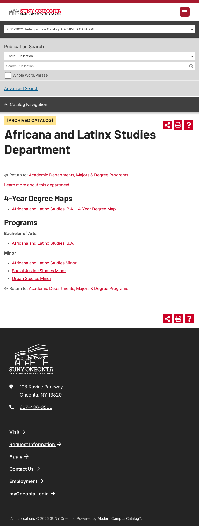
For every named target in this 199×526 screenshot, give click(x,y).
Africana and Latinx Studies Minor (44, 262)
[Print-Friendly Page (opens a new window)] (178, 125)
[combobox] (99, 29)
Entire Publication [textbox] (20, 56)
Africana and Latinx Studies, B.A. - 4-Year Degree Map (64, 208)
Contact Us (25, 469)
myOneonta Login (32, 493)
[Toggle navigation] (185, 12)
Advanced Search (21, 88)
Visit (18, 432)
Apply (19, 456)
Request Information (35, 444)
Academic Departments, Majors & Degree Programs (78, 174)
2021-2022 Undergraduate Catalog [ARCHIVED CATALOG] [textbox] (51, 29)
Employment (27, 481)
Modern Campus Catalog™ (119, 518)
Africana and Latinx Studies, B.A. (43, 243)
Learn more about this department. (37, 184)
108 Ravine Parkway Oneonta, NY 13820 (41, 391)
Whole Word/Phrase (30, 75)
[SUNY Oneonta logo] (35, 11)
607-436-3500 (36, 407)
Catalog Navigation (28, 104)
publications (25, 518)
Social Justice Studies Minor (39, 270)
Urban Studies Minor (31, 278)
